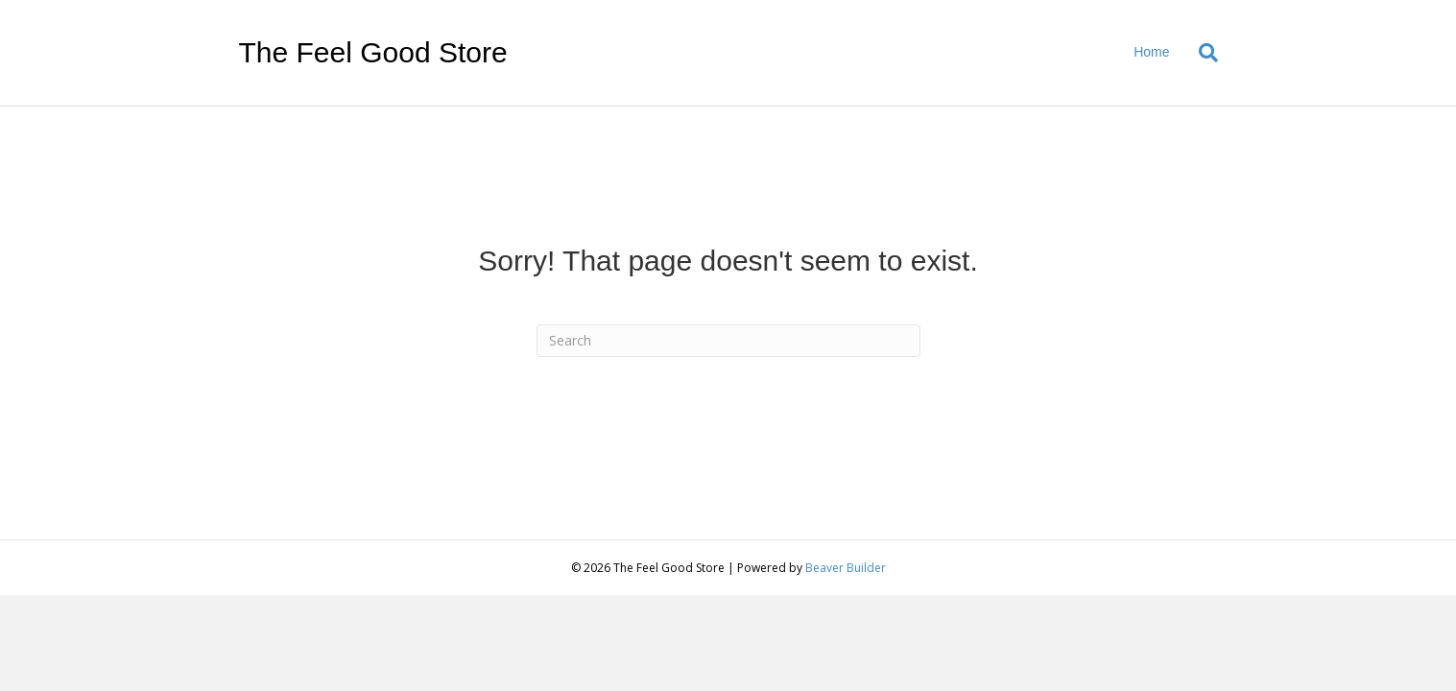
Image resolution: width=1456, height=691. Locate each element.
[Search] (1201, 53)
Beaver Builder (845, 568)
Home (1151, 52)
